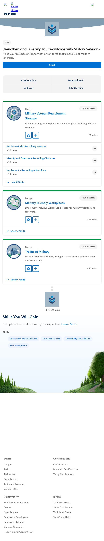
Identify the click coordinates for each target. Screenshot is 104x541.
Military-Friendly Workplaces (45, 203)
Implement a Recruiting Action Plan (26, 170)
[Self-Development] (19, 345)
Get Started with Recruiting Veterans (26, 146)
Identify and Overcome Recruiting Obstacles (31, 158)
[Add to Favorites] (28, 135)
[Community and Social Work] (24, 338)
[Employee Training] (52, 338)
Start (52, 65)
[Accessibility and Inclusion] (78, 338)
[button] (52, 182)
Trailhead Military (37, 252)
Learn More (69, 324)
